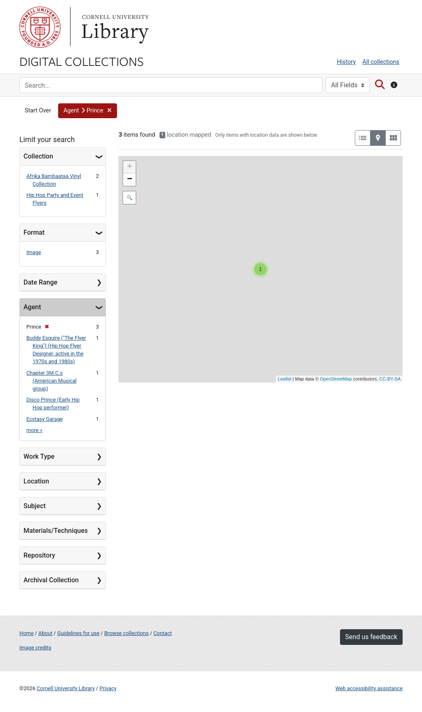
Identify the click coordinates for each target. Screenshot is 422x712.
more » (34, 430)
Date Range (40, 282)
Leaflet (284, 378)
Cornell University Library (66, 688)
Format (34, 232)
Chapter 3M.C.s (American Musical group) (51, 381)
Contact (162, 633)
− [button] (129, 179)
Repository (39, 555)
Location (36, 481)
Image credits (35, 647)
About (45, 633)
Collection (38, 156)
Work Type (38, 456)
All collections (380, 61)
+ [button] (129, 167)
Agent (32, 307)
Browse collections (126, 633)
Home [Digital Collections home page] (26, 633)
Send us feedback (371, 637)
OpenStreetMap (336, 378)
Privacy (107, 688)
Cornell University (40, 27)
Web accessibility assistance (369, 688)
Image (33, 252)
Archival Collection (51, 580)
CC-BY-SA (390, 378)
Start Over (38, 110)
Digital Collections (81, 61)
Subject (34, 506)
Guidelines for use (78, 633)
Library (114, 27)
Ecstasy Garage (44, 419)
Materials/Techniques (55, 531)
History (346, 61)
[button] (87, 110)
